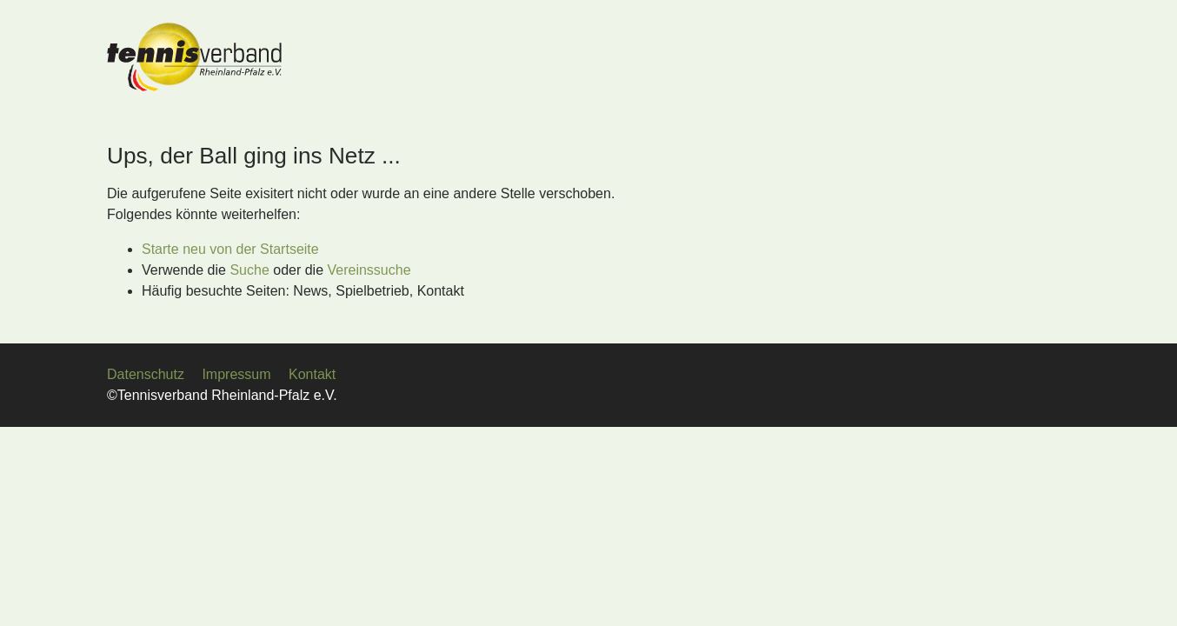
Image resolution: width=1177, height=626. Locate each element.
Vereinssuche (369, 270)
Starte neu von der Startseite (230, 249)
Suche (249, 270)
